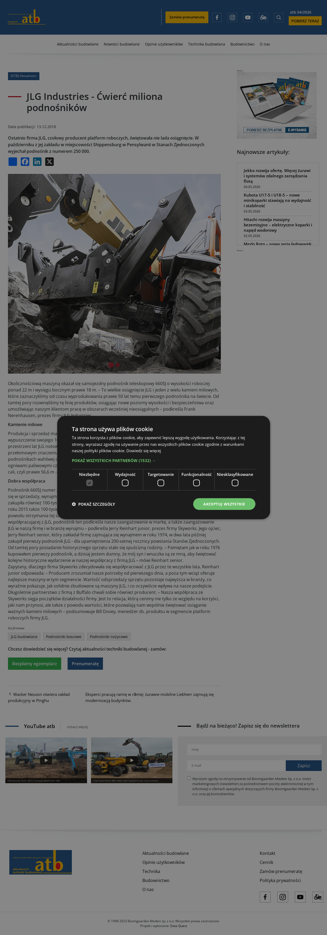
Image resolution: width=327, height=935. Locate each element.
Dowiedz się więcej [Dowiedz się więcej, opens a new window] (143, 450)
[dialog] (163, 467)
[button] (163, 460)
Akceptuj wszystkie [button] (224, 503)
